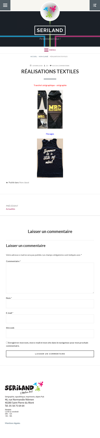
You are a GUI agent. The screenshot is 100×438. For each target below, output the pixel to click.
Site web (10, 327)
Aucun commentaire (60, 66)
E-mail (9, 313)
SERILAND (50, 30)
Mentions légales (12, 423)
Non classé (24, 182)
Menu (52, 50)
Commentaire (13, 261)
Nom (9, 298)
